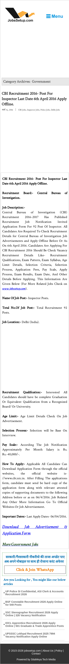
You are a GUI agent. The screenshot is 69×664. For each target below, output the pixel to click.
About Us (48, 650)
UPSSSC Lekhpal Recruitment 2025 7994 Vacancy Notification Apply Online (30, 635)
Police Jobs (45, 109)
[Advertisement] (34, 50)
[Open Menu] (54, 16)
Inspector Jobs (33, 109)
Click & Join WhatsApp (35, 569)
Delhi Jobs (55, 109)
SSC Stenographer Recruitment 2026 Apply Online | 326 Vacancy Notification (31, 614)
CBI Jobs (22, 109)
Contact (36, 653)
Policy (58, 650)
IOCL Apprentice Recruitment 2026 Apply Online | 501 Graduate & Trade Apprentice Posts (34, 624)
